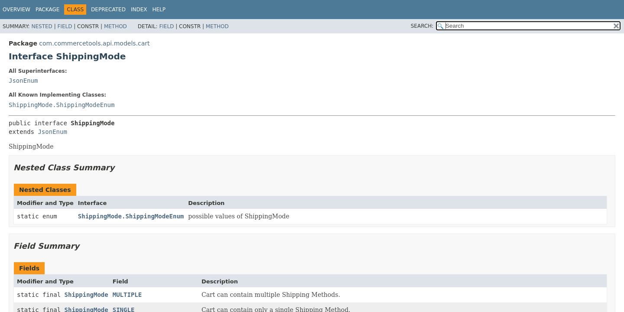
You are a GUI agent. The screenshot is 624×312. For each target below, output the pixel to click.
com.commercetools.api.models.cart (94, 43)
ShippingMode (86, 294)
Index (139, 9)
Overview (16, 9)
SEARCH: (422, 26)
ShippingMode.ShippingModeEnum (61, 104)
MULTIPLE (127, 294)
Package (47, 9)
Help (159, 9)
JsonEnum (23, 80)
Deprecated (108, 9)
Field (64, 26)
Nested (41, 26)
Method (115, 26)
